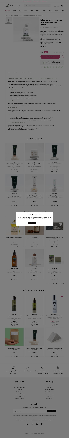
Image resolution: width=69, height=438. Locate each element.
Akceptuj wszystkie (31, 222)
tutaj (34, 220)
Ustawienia (39, 222)
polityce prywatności (38, 218)
